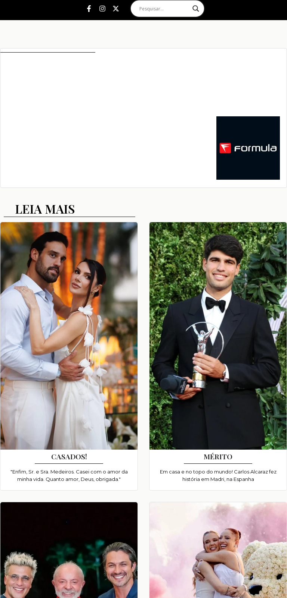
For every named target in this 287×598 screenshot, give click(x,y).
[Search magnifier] (196, 8)
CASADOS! (69, 456)
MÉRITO (218, 456)
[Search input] (164, 8)
